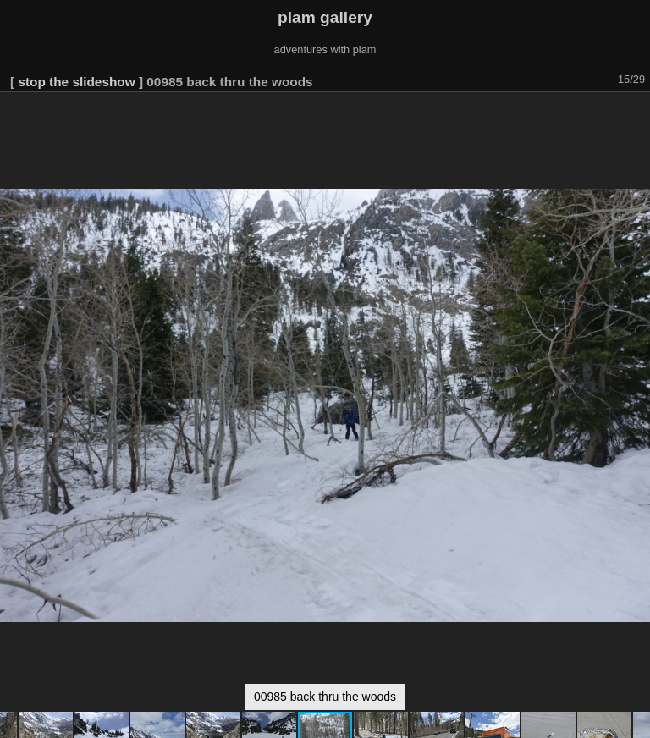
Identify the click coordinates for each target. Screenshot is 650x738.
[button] (634, 115)
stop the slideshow (76, 81)
